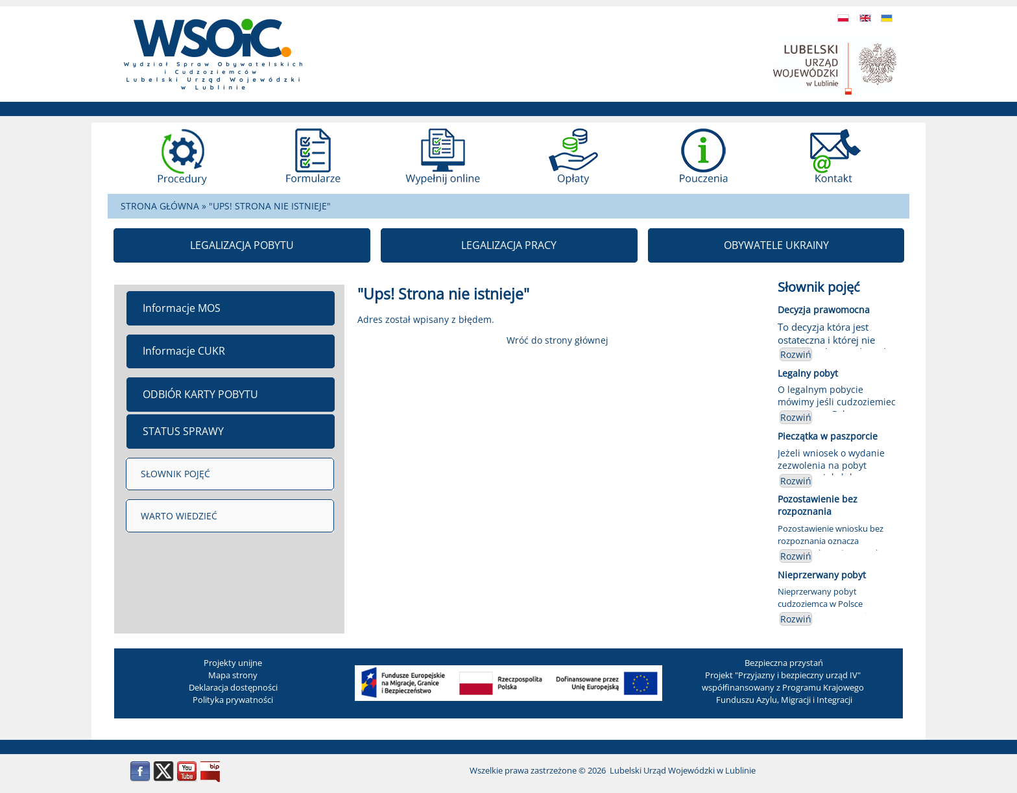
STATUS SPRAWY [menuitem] (183, 431)
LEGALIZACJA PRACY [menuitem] (508, 245)
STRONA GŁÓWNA (160, 206)
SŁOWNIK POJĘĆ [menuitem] (175, 474)
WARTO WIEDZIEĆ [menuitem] (179, 516)
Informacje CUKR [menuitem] (184, 351)
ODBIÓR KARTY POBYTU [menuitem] (200, 394)
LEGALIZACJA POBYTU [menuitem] (242, 245)
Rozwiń (795, 354)
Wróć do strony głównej (557, 340)
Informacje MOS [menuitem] (182, 308)
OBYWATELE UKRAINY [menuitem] (776, 245)
